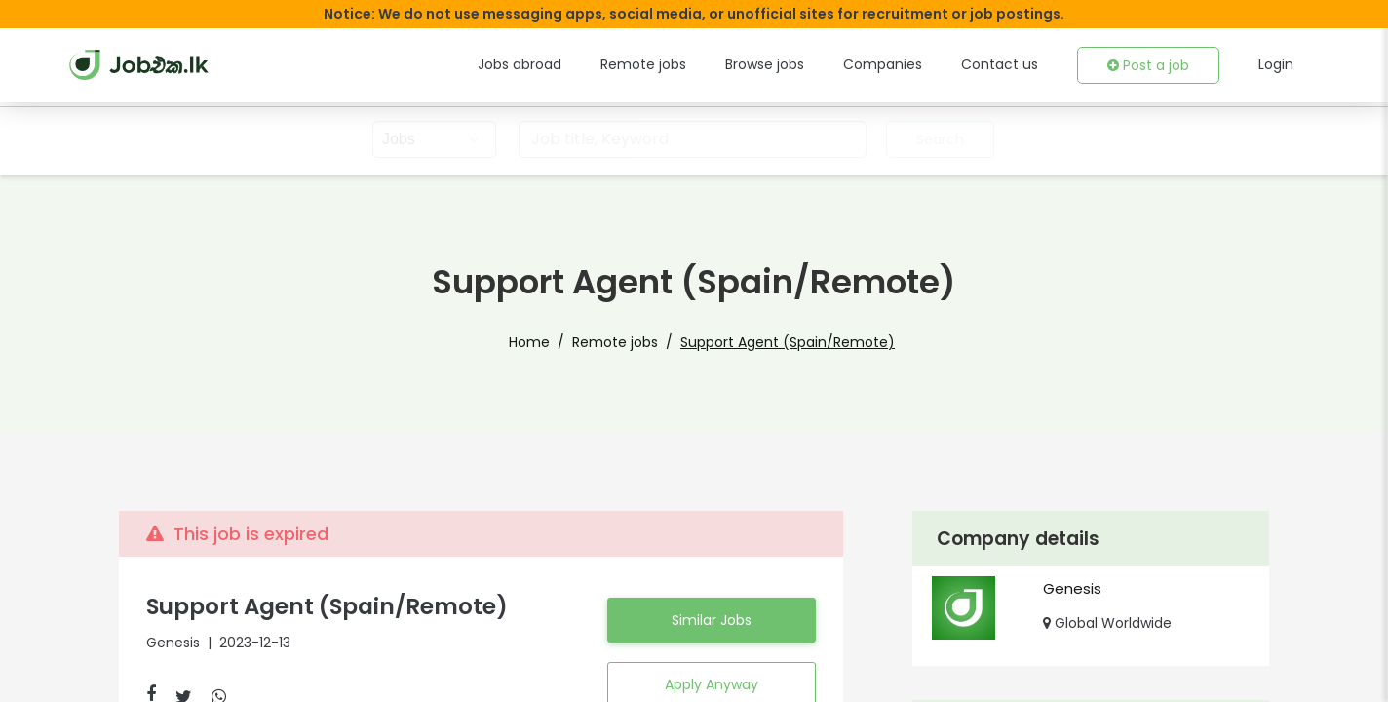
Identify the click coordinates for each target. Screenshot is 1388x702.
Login (1276, 64)
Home (551, 342)
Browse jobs (796, 64)
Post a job (1153, 65)
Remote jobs (681, 64)
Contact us (1013, 64)
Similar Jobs (712, 620)
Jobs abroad (566, 64)
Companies (907, 64)
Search (937, 139)
